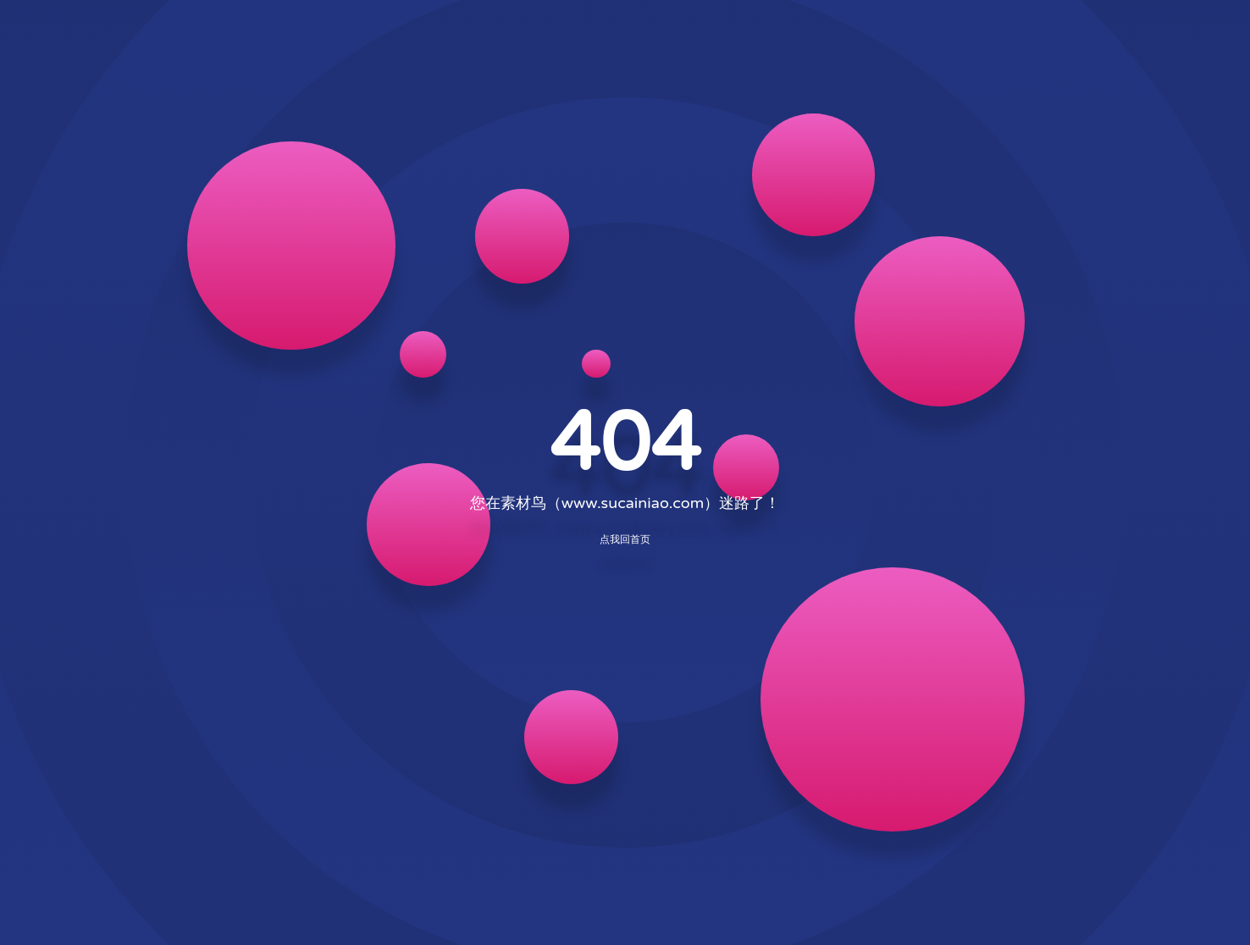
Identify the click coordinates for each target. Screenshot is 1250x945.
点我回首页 (625, 539)
